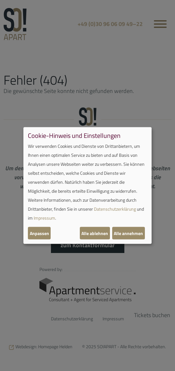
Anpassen (39, 233)
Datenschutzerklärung (115, 209)
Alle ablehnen (94, 233)
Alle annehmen (128, 233)
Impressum (44, 218)
